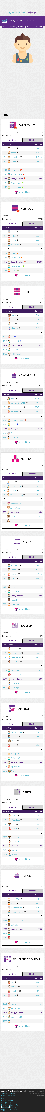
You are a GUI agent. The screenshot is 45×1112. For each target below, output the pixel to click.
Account (30, 27)
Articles (5, 1107)
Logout (39, 27)
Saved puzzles (9, 27)
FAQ (16, 1105)
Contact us (5, 1098)
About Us (13, 1110)
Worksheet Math (8, 1096)
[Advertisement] (22, 87)
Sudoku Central (7, 1093)
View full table (22, 192)
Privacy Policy (7, 1100)
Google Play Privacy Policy (7, 1104)
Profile (21, 27)
